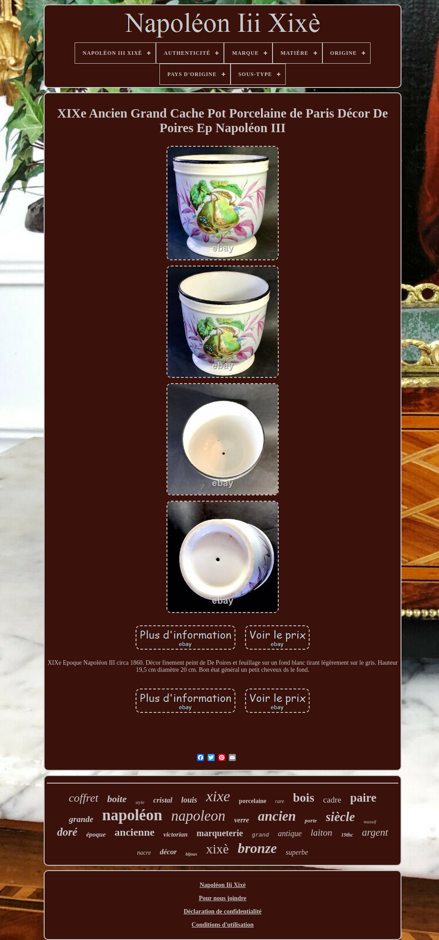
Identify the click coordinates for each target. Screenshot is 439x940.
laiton (321, 832)
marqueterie (220, 833)
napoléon (132, 815)
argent (375, 832)
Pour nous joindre (222, 898)
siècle (340, 817)
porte (311, 820)
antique (290, 833)
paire (363, 797)
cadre (332, 799)
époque (96, 834)
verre (241, 820)
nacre (144, 852)
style (140, 802)
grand (260, 835)
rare (279, 801)
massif (370, 821)
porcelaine (252, 801)
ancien (277, 816)
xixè (217, 848)
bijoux (191, 854)
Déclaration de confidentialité (223, 911)
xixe (218, 796)
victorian (175, 834)
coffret (83, 798)
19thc (347, 835)
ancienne (134, 832)
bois (303, 797)
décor (168, 852)
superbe (297, 852)
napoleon (198, 816)
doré (67, 832)
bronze (257, 848)
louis (189, 799)
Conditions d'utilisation (223, 924)
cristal (162, 800)
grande (81, 819)
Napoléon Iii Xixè (223, 885)
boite (117, 798)
